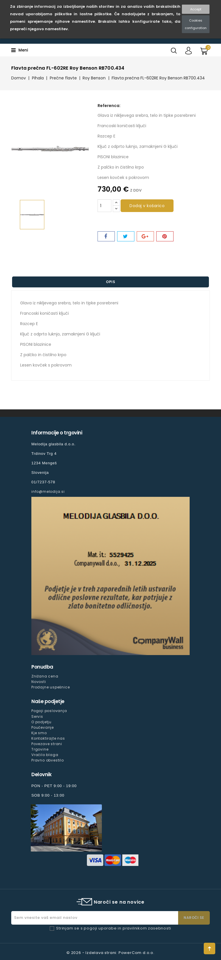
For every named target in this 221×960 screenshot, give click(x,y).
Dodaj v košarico (147, 206)
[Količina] (104, 205)
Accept (195, 9)
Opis (110, 281)
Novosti (38, 681)
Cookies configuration (196, 24)
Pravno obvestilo (47, 760)
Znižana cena (44, 676)
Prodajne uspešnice (50, 687)
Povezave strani (46, 743)
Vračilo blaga (44, 754)
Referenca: (109, 105)
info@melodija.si (48, 491)
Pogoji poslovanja (49, 710)
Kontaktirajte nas (48, 738)
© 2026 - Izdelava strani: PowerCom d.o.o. (110, 952)
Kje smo (39, 732)
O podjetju (41, 721)
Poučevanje (42, 727)
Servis (37, 716)
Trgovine (39, 749)
